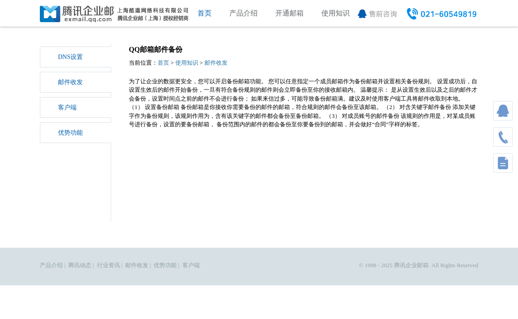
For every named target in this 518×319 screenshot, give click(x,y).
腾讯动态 (79, 265)
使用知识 (335, 13)
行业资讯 (108, 265)
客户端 (67, 107)
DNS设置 (70, 57)
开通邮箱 (289, 13)
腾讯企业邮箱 (411, 265)
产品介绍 (243, 13)
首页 (204, 13)
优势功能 (70, 132)
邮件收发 (70, 82)
